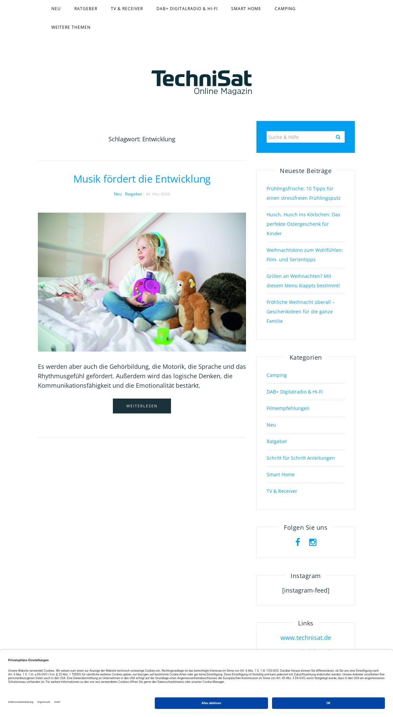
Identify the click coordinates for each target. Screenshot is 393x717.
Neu (56, 8)
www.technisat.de (305, 638)
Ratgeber (85, 8)
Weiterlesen (141, 405)
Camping (285, 8)
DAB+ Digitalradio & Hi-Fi (187, 8)
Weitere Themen (71, 27)
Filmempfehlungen (288, 408)
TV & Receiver (127, 8)
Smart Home (246, 8)
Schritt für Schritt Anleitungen (301, 458)
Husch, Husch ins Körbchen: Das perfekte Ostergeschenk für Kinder (303, 224)
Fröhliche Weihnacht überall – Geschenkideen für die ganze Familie (301, 311)
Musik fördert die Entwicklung (142, 179)
